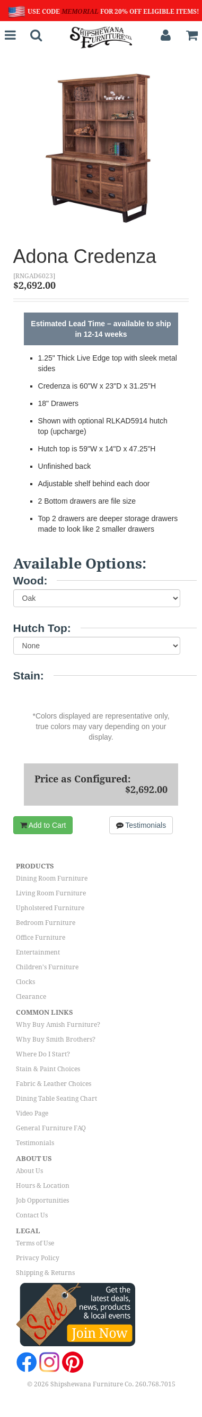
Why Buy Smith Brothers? (55, 1039)
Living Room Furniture (51, 893)
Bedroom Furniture (45, 923)
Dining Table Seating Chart (56, 1098)
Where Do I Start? (43, 1054)
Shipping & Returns (45, 1273)
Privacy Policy (37, 1258)
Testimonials (141, 825)
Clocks (25, 982)
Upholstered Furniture (50, 908)
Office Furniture (40, 937)
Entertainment (38, 952)
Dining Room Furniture (51, 878)
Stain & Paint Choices (48, 1069)
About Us (29, 1171)
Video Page (32, 1113)
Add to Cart (43, 825)
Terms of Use (35, 1243)
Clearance (31, 996)
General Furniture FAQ (51, 1128)
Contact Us (32, 1215)
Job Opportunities (42, 1200)
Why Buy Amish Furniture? (58, 1024)
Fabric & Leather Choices (53, 1084)
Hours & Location (42, 1185)
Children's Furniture (47, 967)
